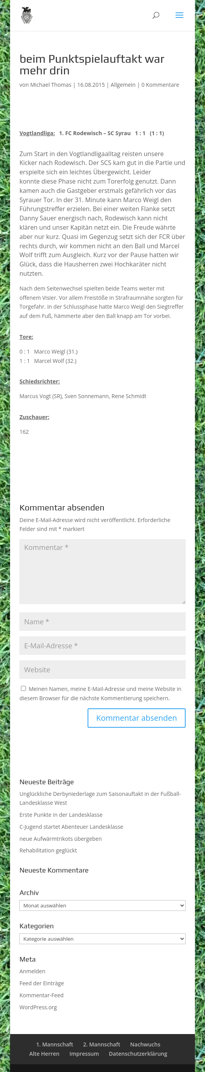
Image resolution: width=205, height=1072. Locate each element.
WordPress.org (38, 1007)
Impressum (84, 1053)
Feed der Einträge (41, 983)
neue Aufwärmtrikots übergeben (60, 838)
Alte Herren (44, 1053)
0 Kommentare (160, 84)
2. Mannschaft (102, 1044)
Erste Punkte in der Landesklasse (60, 814)
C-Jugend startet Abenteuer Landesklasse (71, 826)
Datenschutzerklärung (138, 1053)
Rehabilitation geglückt (48, 850)
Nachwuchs (145, 1044)
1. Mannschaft (54, 1044)
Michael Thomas (50, 84)
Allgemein (123, 84)
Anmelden (32, 971)
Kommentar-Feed (41, 995)
